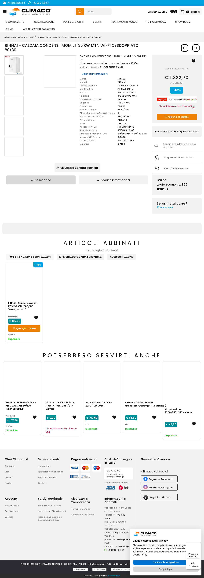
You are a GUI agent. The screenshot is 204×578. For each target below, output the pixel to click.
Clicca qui (165, 207)
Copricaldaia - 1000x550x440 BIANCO (178, 411)
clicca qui (120, 476)
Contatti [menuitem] (42, 483)
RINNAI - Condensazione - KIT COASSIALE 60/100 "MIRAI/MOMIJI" (23, 306)
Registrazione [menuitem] (12, 511)
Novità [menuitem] (8, 483)
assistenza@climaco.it (126, 546)
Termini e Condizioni (121, 569)
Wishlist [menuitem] (9, 516)
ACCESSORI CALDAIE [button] (121, 257)
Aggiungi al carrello (177, 116)
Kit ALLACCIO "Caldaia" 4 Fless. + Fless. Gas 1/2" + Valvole (60, 406)
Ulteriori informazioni (95, 74)
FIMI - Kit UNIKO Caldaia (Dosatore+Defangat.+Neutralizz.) (145, 404)
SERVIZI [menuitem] (10, 29)
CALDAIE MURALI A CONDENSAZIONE (18, 37)
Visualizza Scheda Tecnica (77, 168)
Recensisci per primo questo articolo (176, 131)
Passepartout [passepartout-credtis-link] (113, 575)
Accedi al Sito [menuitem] (12, 505)
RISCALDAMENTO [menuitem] (15, 21)
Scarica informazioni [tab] (113, 180)
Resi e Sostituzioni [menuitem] (47, 477)
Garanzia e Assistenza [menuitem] (83, 514)
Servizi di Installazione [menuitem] (49, 505)
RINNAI (11, 334)
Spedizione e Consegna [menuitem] (50, 471)
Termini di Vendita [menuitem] (80, 508)
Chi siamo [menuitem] (10, 466)
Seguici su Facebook (161, 479)
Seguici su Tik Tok (160, 497)
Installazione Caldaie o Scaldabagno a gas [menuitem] (50, 518)
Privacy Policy (80, 569)
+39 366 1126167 (40, 2)
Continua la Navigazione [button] (166, 562)
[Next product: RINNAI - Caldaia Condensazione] (196, 48)
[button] (80, 11)
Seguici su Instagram (161, 487)
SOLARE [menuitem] (97, 21)
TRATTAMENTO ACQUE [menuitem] (124, 21)
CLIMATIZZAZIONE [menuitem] (44, 21)
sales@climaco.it (126, 539)
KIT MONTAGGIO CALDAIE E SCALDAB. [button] (80, 257)
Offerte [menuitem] (8, 477)
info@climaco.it (16, 2)
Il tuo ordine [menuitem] (44, 466)
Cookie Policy (99, 569)
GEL (87, 424)
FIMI (127, 424)
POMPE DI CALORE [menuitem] (73, 21)
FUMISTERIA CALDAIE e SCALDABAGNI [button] (30, 257)
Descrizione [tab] (41, 180)
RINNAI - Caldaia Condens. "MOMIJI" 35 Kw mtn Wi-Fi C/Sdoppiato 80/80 (70, 37)
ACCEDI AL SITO (158, 11)
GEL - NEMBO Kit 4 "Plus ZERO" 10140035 (98, 404)
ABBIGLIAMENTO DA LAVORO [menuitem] (39, 29)
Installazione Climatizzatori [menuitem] (52, 511)
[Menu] (199, 544)
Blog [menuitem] (7, 471)
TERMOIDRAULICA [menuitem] (156, 21)
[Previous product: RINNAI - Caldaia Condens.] (184, 48)
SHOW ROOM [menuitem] (182, 21)
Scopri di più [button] (166, 569)
